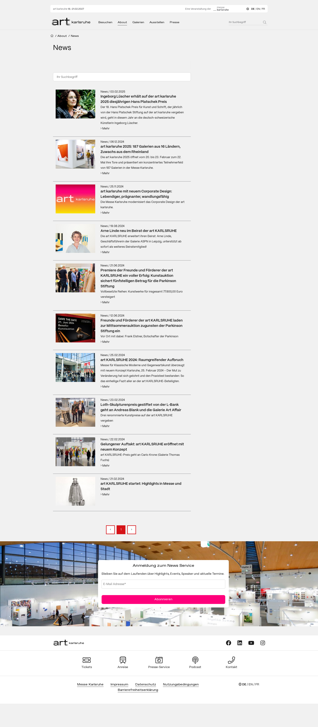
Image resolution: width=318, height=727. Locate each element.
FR (263, 9)
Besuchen (105, 22)
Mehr (105, 128)
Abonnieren (163, 599)
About (122, 22)
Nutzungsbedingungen (181, 685)
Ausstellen (156, 22)
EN (258, 9)
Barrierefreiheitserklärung (138, 690)
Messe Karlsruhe (90, 685)
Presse (174, 22)
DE (253, 9)
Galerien (138, 22)
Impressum (119, 685)
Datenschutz (145, 685)
